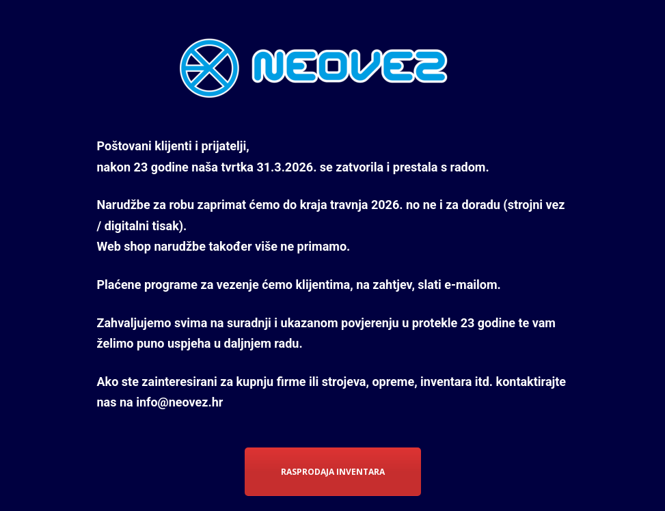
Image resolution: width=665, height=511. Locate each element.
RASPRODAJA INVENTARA (333, 472)
